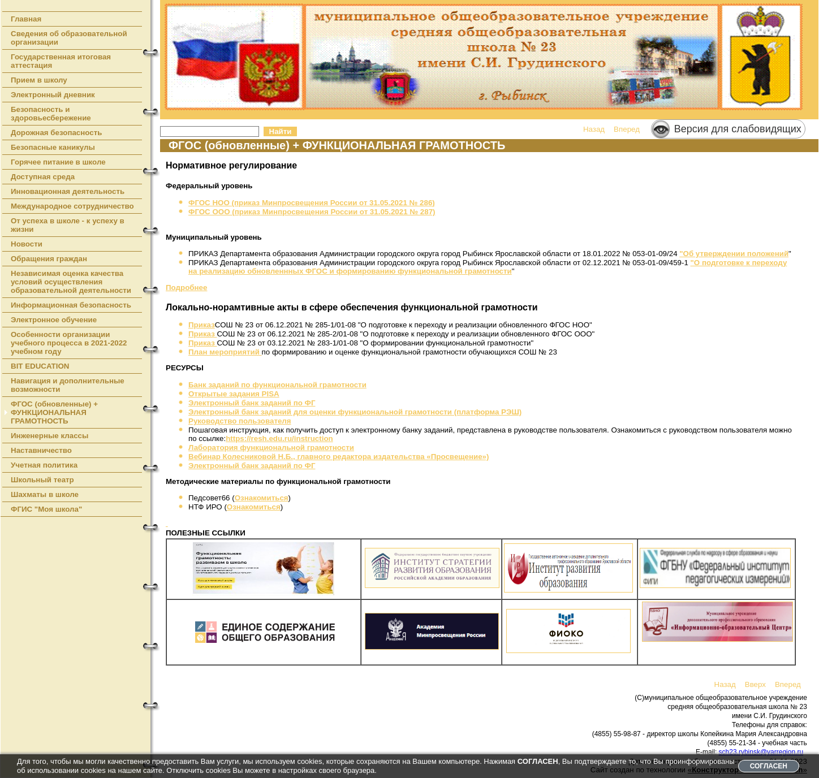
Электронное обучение (54, 319)
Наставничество (41, 450)
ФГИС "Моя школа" (46, 509)
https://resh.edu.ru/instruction (279, 438)
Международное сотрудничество (72, 206)
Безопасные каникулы (53, 147)
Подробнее (186, 287)
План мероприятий (225, 352)
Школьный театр (42, 480)
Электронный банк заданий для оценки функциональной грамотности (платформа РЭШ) (354, 412)
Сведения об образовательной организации (69, 37)
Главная (26, 19)
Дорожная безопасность (56, 132)
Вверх (755, 684)
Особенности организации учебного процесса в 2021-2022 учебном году (69, 343)
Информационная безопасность (71, 305)
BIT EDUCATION (40, 366)
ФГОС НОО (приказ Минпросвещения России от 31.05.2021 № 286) (311, 202)
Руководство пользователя (239, 421)
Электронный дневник (53, 94)
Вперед (627, 129)
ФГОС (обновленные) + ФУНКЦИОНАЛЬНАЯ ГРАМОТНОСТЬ (54, 412)
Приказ (201, 325)
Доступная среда (43, 176)
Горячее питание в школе (58, 162)
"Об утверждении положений (733, 253)
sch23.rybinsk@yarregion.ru (761, 752)
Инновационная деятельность (67, 191)
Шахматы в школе (45, 494)
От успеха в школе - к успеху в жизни (67, 225)
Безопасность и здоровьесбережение (51, 113)
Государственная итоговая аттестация (61, 61)
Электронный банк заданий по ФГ (251, 403)
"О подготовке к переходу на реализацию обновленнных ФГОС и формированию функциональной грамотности (487, 266)
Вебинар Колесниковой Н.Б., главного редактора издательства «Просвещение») (338, 456)
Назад (594, 129)
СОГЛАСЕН (768, 766)
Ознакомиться (261, 498)
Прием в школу (39, 80)
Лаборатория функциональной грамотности (271, 447)
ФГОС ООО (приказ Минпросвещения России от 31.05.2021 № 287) (312, 212)
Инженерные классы (49, 435)
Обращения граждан (49, 258)
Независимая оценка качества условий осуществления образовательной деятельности (71, 282)
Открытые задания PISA (233, 394)
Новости (26, 244)
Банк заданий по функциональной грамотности (277, 385)
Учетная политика (44, 465)
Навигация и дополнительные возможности (67, 385)
